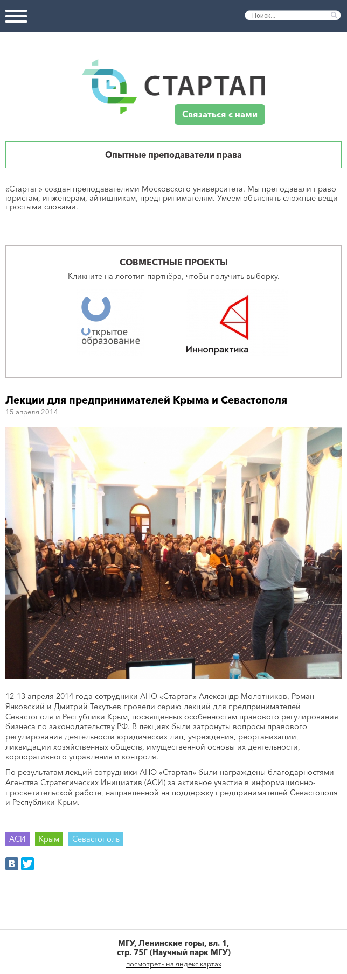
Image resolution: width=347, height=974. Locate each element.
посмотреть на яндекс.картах (173, 963)
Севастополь (96, 839)
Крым (49, 839)
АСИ (17, 839)
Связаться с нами (220, 114)
